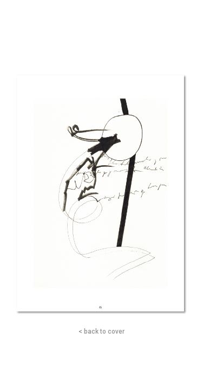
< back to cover (101, 331)
